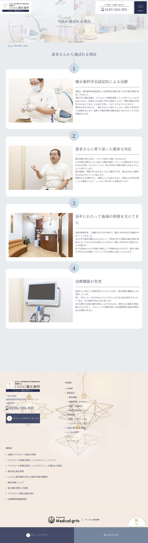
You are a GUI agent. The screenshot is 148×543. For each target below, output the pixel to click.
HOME (70, 388)
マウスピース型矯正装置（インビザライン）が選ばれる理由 (35, 466)
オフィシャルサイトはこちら (26, 418)
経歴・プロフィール (78, 419)
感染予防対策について (79, 410)
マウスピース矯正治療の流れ (21, 493)
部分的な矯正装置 (16, 471)
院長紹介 (71, 415)
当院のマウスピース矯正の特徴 (22, 454)
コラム (70, 437)
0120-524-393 (20, 408)
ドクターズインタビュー (80, 423)
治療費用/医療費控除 (17, 499)
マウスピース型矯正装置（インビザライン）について (32, 460)
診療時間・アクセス (78, 402)
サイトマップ (73, 441)
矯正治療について (16, 482)
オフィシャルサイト (39, 534)
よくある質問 (73, 432)
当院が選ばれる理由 (76, 428)
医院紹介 (71, 393)
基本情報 (73, 397)
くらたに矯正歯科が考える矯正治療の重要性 (28, 477)
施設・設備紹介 (76, 406)
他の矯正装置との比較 (18, 488)
